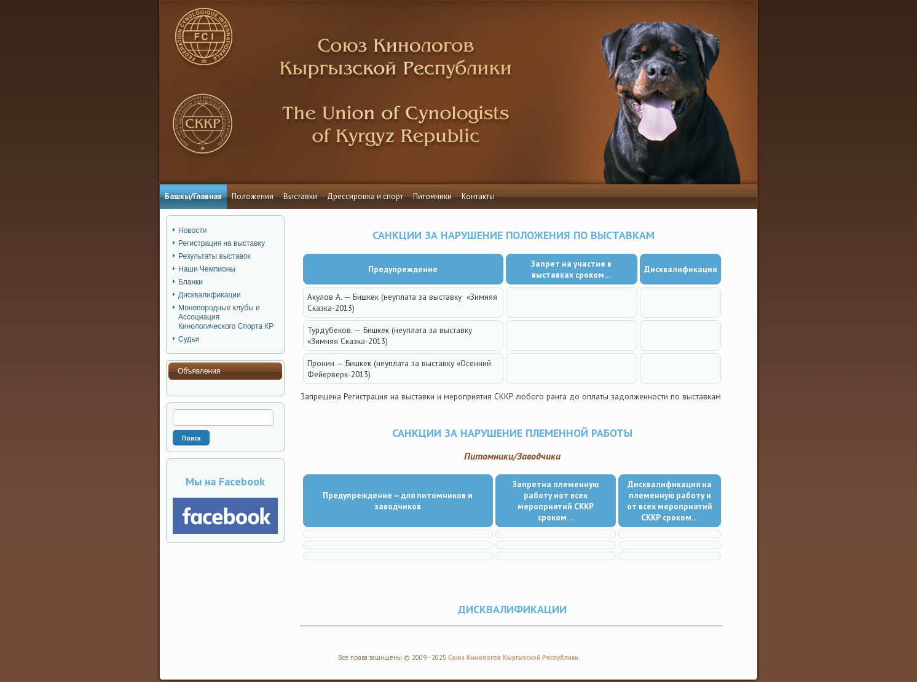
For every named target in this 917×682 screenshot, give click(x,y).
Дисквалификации (209, 295)
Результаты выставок (214, 256)
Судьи (188, 339)
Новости (192, 230)
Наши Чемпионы (206, 269)
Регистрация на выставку (221, 243)
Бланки (190, 282)
